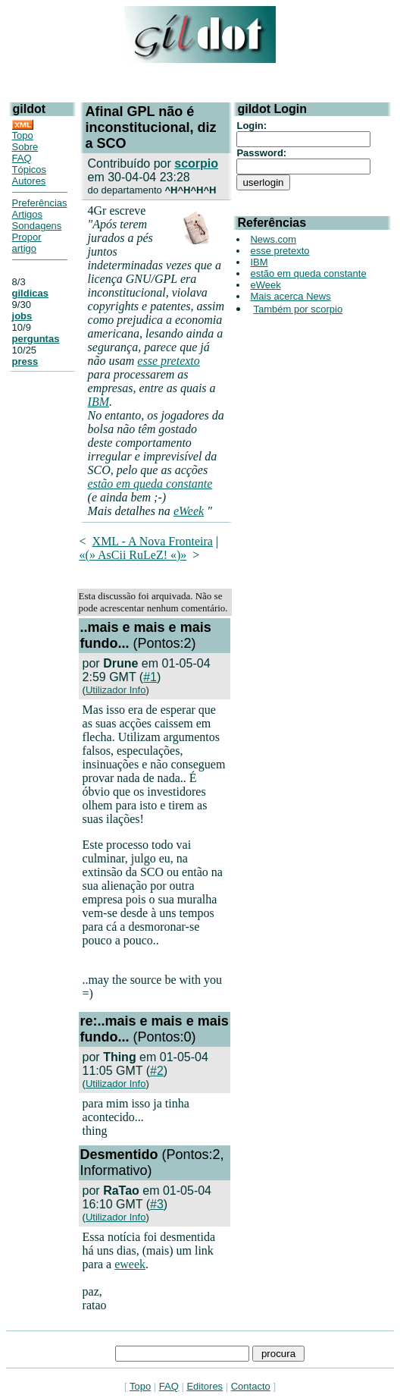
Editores (204, 1386)
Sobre (25, 146)
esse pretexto (168, 360)
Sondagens (37, 225)
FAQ (22, 158)
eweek (129, 1264)
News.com (273, 239)
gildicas (30, 293)
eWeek (188, 510)
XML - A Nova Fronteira (152, 541)
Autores (29, 181)
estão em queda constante (150, 483)
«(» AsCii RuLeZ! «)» (133, 554)
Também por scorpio (297, 309)
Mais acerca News (290, 296)
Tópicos (29, 169)
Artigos (27, 214)
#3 (157, 1204)
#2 (157, 1070)
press (25, 361)
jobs (22, 316)
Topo (22, 135)
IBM (98, 401)
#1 (150, 677)
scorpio (196, 163)
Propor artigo (27, 242)
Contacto (250, 1386)
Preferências (39, 203)
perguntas (36, 338)
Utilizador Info (115, 690)
